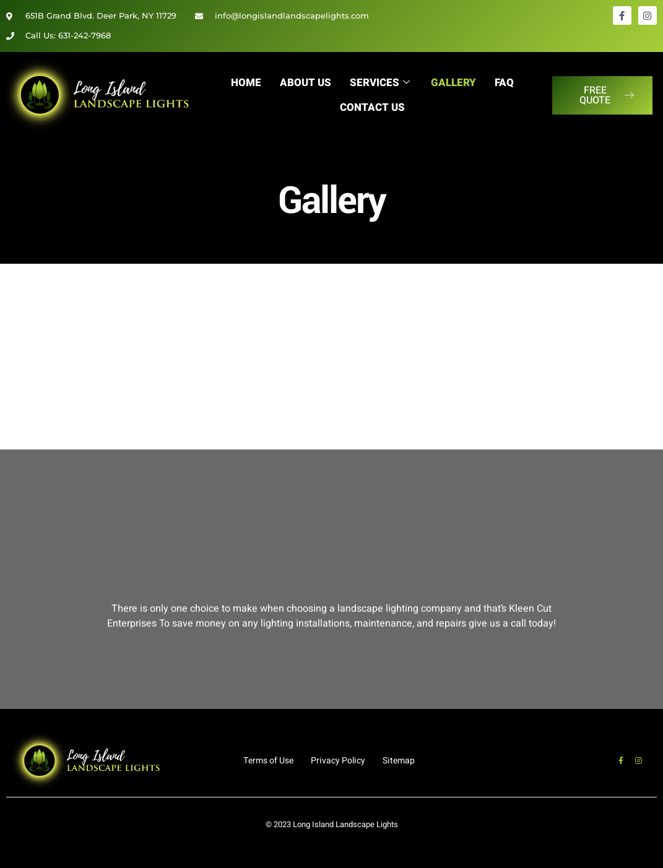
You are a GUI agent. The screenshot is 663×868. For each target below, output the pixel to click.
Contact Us (372, 107)
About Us (305, 82)
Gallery (454, 82)
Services (379, 82)
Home (245, 82)
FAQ (504, 82)
